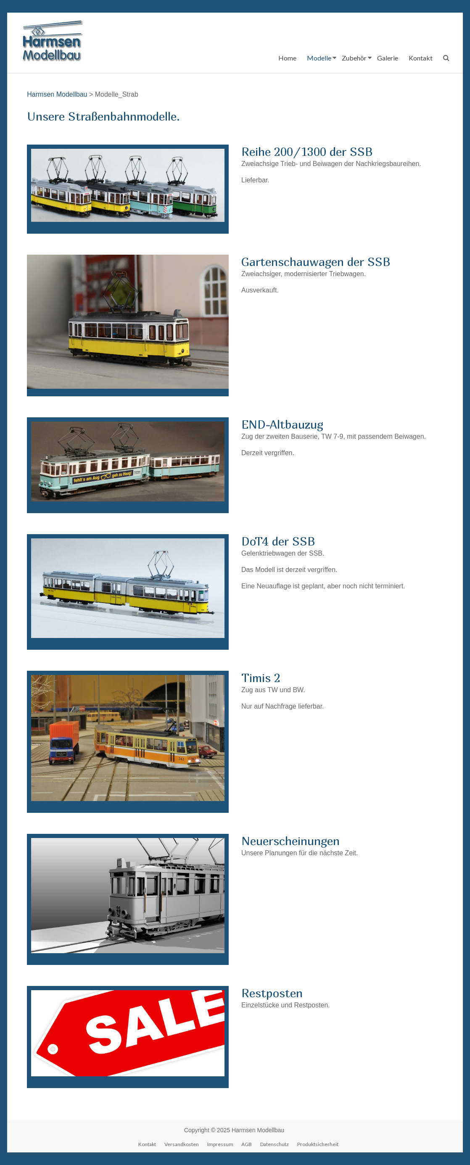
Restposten (272, 993)
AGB (246, 1144)
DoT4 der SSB (278, 541)
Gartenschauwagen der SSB (316, 262)
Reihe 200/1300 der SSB (307, 151)
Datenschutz (274, 1144)
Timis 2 (260, 678)
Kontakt (421, 58)
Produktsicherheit (317, 1144)
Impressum (220, 1144)
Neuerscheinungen (290, 841)
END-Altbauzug (282, 424)
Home (287, 58)
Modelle (319, 58)
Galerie (387, 58)
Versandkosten (181, 1144)
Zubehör (354, 58)
